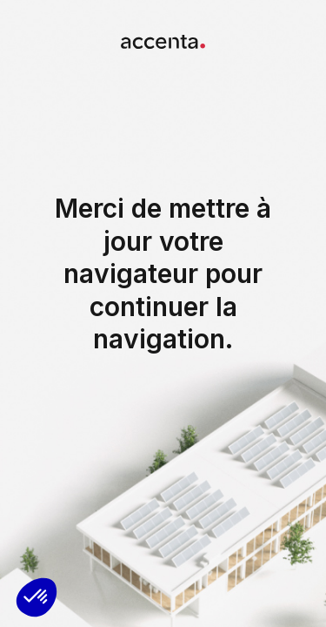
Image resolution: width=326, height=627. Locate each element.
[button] (36, 597)
